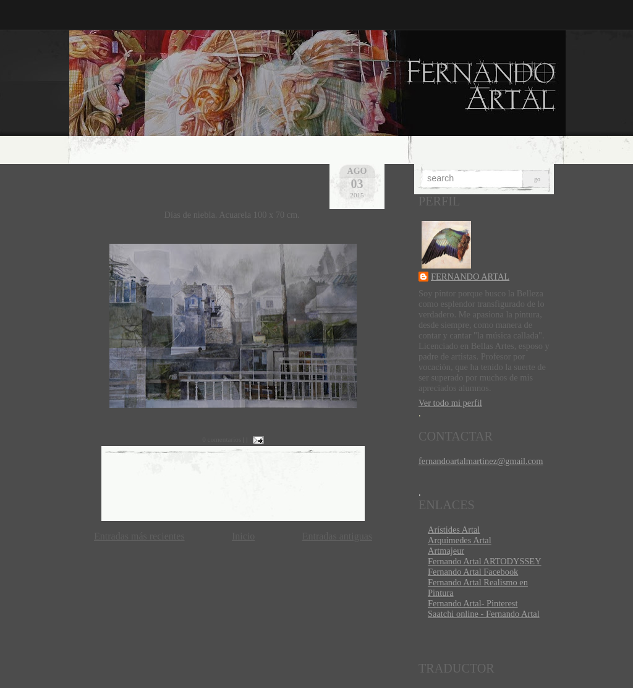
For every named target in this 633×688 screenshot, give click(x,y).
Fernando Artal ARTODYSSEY (485, 561)
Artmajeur (446, 551)
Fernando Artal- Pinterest (472, 603)
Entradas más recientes (139, 536)
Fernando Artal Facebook (473, 572)
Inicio (243, 536)
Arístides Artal (454, 530)
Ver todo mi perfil (450, 403)
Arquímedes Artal (459, 540)
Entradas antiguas (337, 536)
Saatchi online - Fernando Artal (484, 614)
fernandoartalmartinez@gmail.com (480, 461)
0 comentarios (221, 439)
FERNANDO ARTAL (470, 277)
